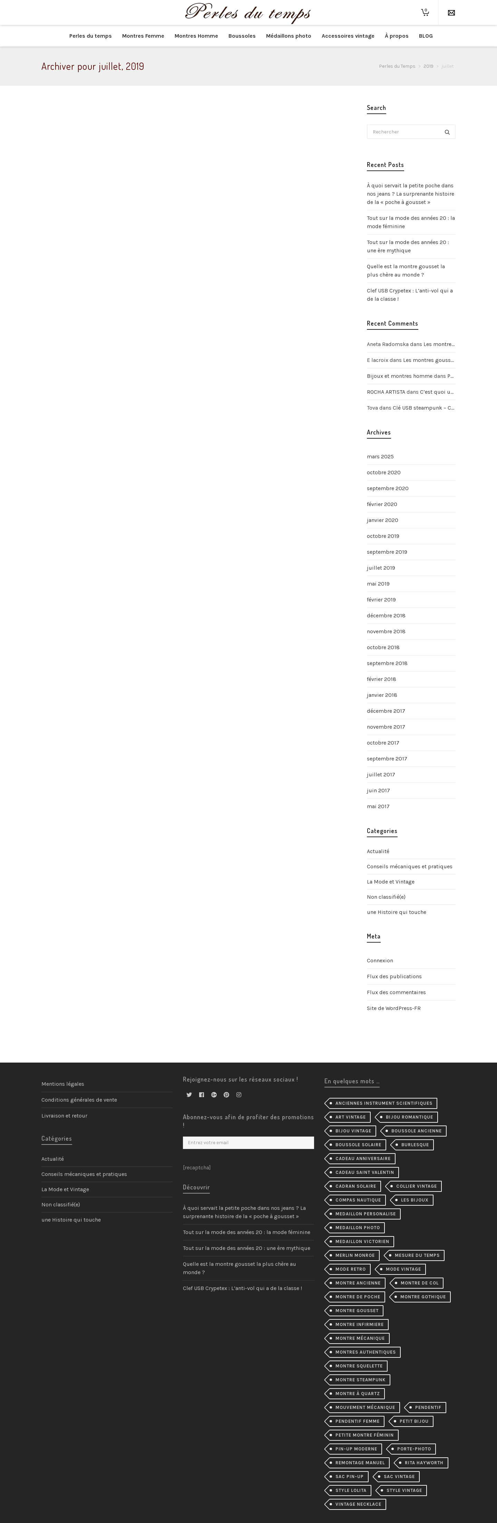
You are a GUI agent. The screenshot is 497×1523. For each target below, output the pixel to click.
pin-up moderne (356, 1448)
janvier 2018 (382, 695)
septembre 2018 (387, 663)
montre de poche (357, 1296)
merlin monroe (355, 1255)
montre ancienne (358, 1283)
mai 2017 (378, 806)
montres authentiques (365, 1352)
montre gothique (423, 1296)
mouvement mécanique (365, 1407)
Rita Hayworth (424, 1462)
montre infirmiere (359, 1324)
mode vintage (403, 1269)
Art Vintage (350, 1117)
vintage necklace (358, 1504)
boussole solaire (358, 1144)
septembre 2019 (387, 552)
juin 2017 (378, 790)
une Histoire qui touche (396, 912)
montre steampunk (360, 1379)
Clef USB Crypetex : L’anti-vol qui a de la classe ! (410, 294)
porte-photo (414, 1448)
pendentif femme (357, 1421)
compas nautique (358, 1200)
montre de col (420, 1283)
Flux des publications (394, 976)
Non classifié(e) (386, 897)
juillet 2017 (381, 774)
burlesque (415, 1144)
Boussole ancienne (416, 1130)
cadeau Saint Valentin (364, 1172)
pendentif (428, 1407)
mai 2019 (378, 583)
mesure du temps (417, 1255)
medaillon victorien (362, 1241)
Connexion (380, 960)
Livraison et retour (64, 1115)
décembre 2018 (386, 615)
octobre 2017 (383, 742)
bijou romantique (409, 1117)
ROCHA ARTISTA (386, 392)
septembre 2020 (388, 488)
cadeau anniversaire (363, 1158)
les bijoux (415, 1200)
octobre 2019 (383, 536)
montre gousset (357, 1310)
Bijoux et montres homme (399, 376)
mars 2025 (380, 456)
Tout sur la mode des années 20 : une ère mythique (408, 246)
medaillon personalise (365, 1213)
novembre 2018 (386, 631)
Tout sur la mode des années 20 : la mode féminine (411, 222)
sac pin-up (349, 1476)
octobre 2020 (384, 472)
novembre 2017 (386, 726)
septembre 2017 (387, 758)
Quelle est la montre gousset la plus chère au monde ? (406, 270)
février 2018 (381, 679)
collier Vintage (416, 1186)
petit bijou (414, 1421)
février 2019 (381, 599)
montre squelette (359, 1365)
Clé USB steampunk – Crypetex (431, 407)
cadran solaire (355, 1186)
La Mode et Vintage (391, 881)
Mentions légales (62, 1084)
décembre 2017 (386, 711)
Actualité (378, 851)
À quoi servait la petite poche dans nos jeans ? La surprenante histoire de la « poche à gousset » (410, 193)
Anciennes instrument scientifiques (383, 1103)
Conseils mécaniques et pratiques (409, 866)
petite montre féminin (364, 1435)
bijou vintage (353, 1130)
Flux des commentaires (396, 992)
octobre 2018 (383, 647)
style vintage (404, 1490)
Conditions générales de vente (79, 1099)
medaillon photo (357, 1227)
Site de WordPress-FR (394, 1008)
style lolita (351, 1490)
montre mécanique (360, 1338)
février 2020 (382, 504)
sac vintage (399, 1476)
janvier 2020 (382, 520)
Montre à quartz (357, 1393)
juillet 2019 (381, 567)
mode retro (350, 1269)
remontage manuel (360, 1462)
